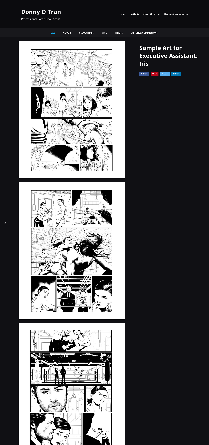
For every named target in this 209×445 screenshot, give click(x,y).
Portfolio (134, 14)
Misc (104, 32)
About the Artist (151, 14)
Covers (67, 32)
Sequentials (86, 32)
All (53, 32)
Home (123, 14)
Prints (119, 32)
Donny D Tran (41, 11)
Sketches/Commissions (144, 32)
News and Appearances (176, 14)
